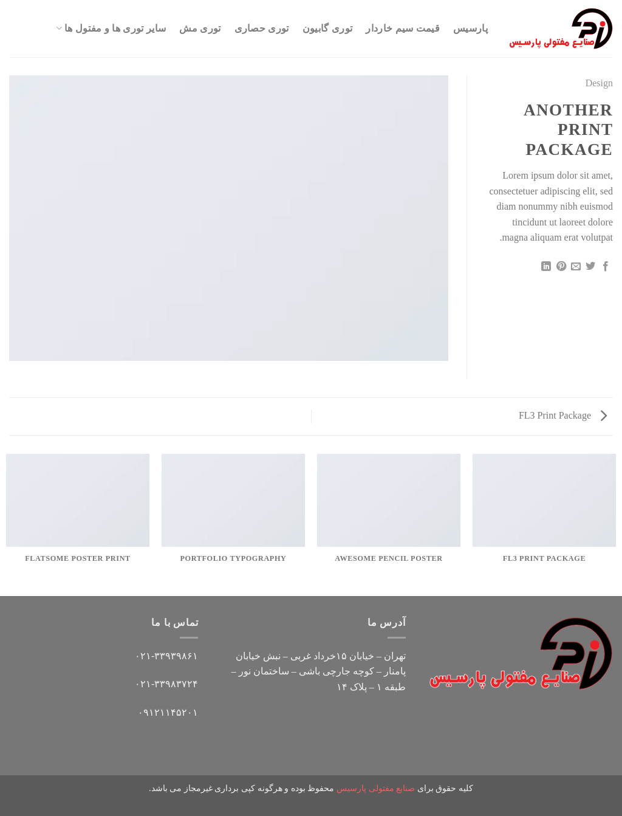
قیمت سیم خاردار (403, 28)
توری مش (199, 28)
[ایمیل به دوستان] (576, 266)
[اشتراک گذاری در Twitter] (590, 266)
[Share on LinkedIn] (546, 266)
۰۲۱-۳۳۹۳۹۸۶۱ (166, 656)
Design (599, 83)
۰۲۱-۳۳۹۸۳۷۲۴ (166, 684)
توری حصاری (261, 28)
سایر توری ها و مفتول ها (111, 28)
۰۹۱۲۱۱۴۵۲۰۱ (168, 712)
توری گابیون (327, 28)
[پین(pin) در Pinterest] (561, 266)
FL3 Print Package (563, 415)
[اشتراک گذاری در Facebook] (605, 266)
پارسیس (470, 28)
